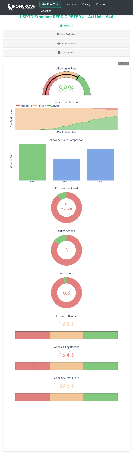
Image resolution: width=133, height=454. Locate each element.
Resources (102, 4)
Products (70, 4)
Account (46, 10)
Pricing (86, 4)
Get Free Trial (50, 4)
